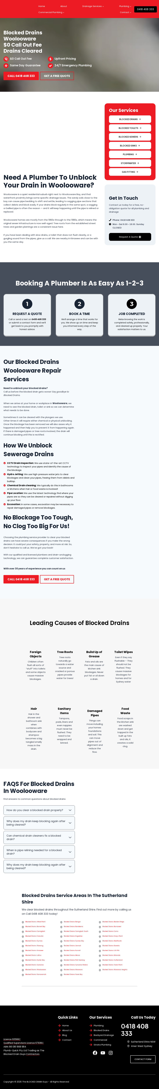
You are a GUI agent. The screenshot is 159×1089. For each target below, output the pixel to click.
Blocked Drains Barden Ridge (113, 923)
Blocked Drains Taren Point (112, 966)
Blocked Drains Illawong (34, 947)
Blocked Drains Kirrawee (34, 952)
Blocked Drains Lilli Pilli (110, 952)
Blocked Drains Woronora (73, 971)
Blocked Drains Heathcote (112, 942)
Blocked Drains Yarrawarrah (35, 976)
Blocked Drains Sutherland (112, 961)
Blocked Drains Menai (72, 957)
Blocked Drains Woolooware (35, 971)
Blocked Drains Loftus (33, 957)
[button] (130, 137)
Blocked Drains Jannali (72, 947)
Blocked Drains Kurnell (72, 952)
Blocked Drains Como (110, 933)
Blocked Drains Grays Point (112, 937)
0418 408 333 (145, 9)
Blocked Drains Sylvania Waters (76, 966)
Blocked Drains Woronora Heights (114, 971)
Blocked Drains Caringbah (35, 933)
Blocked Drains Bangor (72, 923)
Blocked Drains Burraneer (111, 928)
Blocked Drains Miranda (111, 957)
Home (41, 6)
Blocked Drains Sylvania (34, 966)
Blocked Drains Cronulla (34, 937)
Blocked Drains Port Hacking (74, 961)
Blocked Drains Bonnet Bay (35, 928)
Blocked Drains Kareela (111, 947)
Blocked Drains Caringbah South (76, 933)
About (63, 6)
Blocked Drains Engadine (73, 937)
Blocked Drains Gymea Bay (74, 942)
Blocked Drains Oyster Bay (35, 961)
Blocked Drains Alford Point (35, 923)
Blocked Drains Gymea (33, 942)
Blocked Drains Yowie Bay (73, 976)
